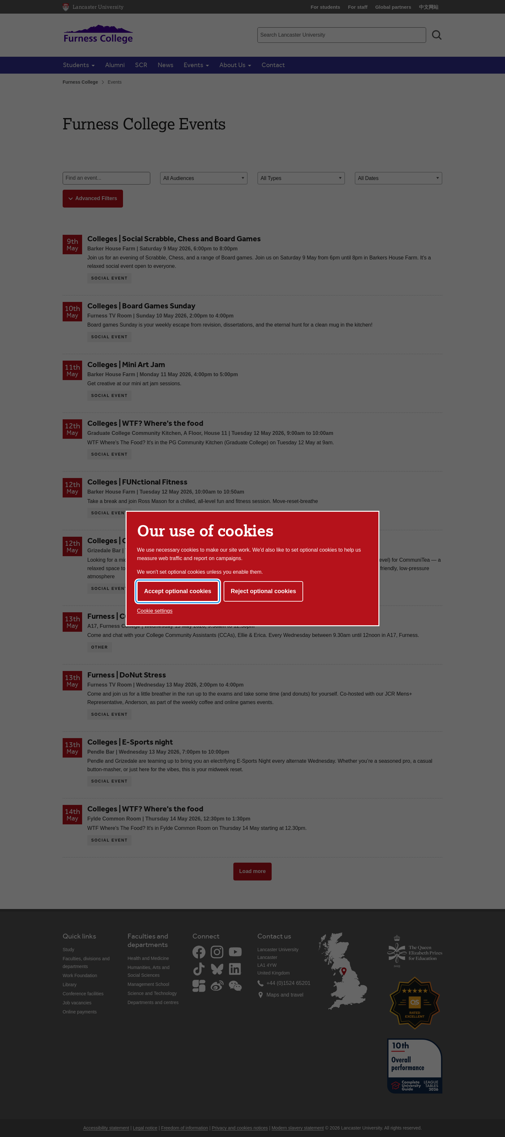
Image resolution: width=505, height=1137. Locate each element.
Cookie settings (154, 611)
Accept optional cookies (177, 591)
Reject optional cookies (263, 591)
